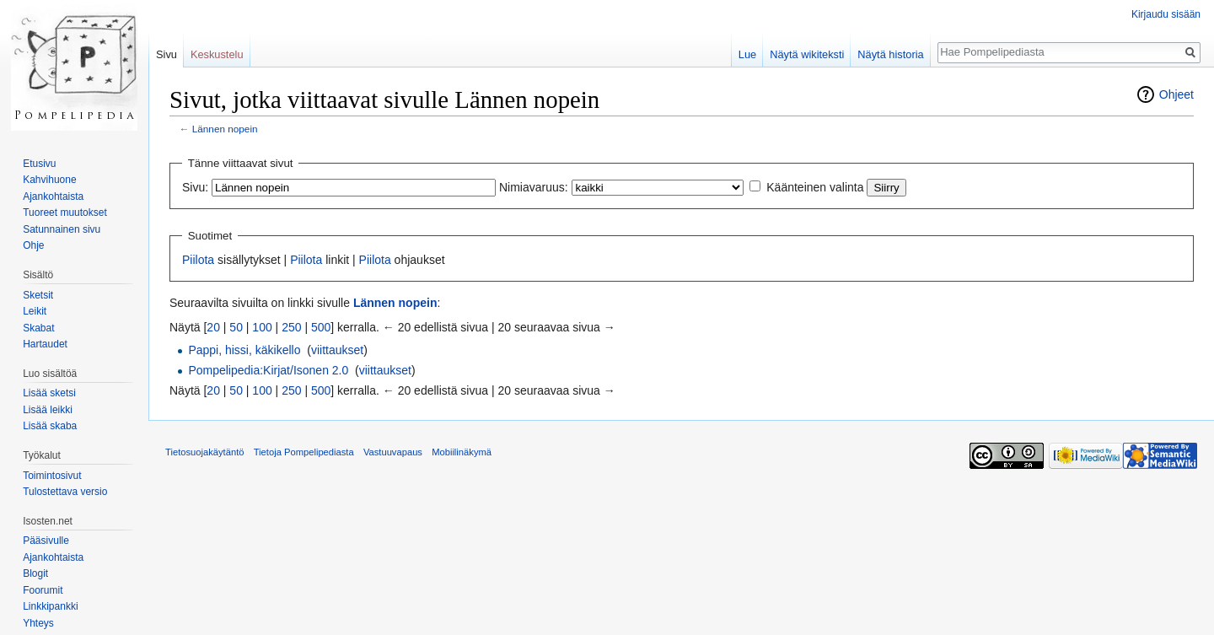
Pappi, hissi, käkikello (244, 350)
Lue (747, 54)
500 (320, 327)
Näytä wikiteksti (807, 54)
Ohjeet (1176, 94)
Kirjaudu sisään (1166, 14)
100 (261, 327)
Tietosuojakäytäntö (204, 452)
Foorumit (42, 590)
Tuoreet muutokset (65, 212)
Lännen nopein (225, 128)
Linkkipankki (50, 606)
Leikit (34, 311)
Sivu (166, 54)
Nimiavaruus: (533, 187)
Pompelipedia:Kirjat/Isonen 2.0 (268, 370)
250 (291, 327)
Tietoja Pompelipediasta (304, 452)
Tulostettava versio (65, 492)
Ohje (33, 245)
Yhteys (38, 623)
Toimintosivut (52, 476)
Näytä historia (890, 54)
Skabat (38, 328)
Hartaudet (45, 344)
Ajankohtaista (53, 196)
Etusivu (39, 164)
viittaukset (337, 350)
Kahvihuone (49, 180)
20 (213, 327)
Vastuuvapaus (392, 452)
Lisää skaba (50, 426)
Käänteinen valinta (814, 187)
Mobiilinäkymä (462, 452)
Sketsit (38, 295)
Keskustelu (217, 54)
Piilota (198, 259)
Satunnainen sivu (61, 229)
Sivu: (195, 187)
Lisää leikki (48, 410)
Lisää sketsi (49, 393)
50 (236, 327)
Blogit (35, 573)
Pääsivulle (46, 540)
